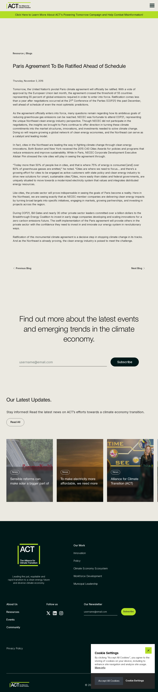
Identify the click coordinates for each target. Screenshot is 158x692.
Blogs (29, 53)
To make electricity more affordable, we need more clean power (79, 482)
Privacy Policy (14, 648)
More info (100, 667)
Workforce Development (87, 576)
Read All (15, 422)
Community (13, 627)
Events (10, 619)
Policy (77, 560)
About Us (11, 604)
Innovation (79, 553)
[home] (18, 5)
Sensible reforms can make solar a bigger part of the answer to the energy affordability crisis (29, 482)
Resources (12, 611)
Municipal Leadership (85, 583)
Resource (18, 53)
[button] (152, 5)
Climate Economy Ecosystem (90, 568)
